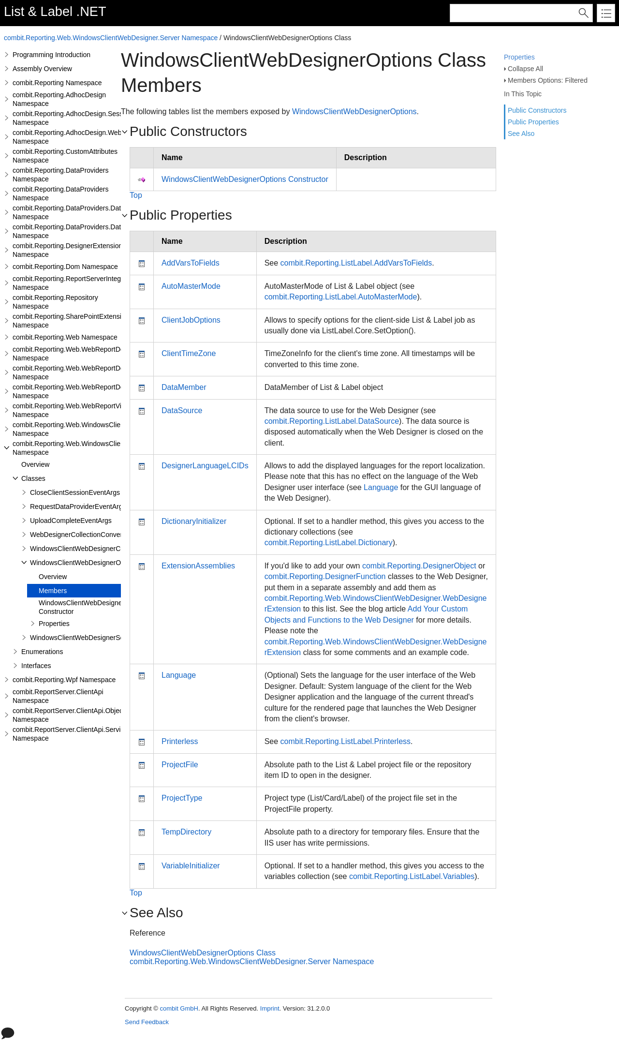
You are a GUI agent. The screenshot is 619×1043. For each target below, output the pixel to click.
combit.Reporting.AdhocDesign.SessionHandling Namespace (86, 118)
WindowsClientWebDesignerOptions (84, 562)
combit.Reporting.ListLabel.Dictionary (329, 542)
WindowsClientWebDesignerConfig (82, 548)
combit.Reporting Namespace (57, 83)
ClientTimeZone (189, 353)
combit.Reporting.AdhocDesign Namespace (59, 99)
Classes (33, 478)
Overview (35, 464)
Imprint (270, 1008)
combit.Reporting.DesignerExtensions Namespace (69, 250)
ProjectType (182, 798)
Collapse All (525, 69)
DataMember (184, 387)
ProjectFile (180, 764)
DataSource (182, 410)
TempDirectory (186, 832)
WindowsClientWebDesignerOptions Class (203, 953)
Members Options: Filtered (548, 80)
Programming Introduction (51, 55)
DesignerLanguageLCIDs (205, 466)
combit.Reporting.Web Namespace (65, 337)
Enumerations (42, 652)
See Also (521, 133)
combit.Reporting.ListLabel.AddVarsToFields (356, 263)
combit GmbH (179, 1008)
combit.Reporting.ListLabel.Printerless (345, 741)
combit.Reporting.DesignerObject (419, 566)
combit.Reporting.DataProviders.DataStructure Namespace (82, 212)
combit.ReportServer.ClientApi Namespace (58, 696)
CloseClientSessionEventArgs (75, 492)
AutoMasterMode (191, 286)
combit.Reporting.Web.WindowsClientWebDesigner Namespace (90, 429)
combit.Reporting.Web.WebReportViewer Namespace (74, 410)
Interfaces (36, 666)
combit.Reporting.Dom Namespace (65, 266)
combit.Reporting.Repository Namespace (55, 302)
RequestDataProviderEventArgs (78, 506)
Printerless (180, 741)
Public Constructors (537, 110)
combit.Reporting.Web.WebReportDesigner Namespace (78, 353)
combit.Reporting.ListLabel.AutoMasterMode (341, 297)
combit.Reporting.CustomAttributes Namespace (65, 156)
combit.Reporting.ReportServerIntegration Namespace (75, 283)
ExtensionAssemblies (198, 566)
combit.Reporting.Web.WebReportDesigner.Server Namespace (88, 372)
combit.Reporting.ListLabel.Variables (411, 876)
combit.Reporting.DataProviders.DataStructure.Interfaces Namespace (98, 231)
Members (53, 591)
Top (136, 195)
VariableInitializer (191, 866)
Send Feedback (147, 1022)
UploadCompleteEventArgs (71, 520)
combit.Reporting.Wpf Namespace (64, 680)
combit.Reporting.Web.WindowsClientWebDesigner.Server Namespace (111, 38)
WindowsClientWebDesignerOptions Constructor (93, 607)
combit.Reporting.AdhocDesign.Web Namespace (67, 137)
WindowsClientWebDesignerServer (82, 637)
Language (381, 487)
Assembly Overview (42, 69)
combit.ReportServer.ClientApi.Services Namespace (72, 734)
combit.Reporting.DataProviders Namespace (60, 174)
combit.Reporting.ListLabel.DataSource (332, 421)
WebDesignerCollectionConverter (80, 534)
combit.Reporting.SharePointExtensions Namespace (72, 321)
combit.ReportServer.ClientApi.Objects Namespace (70, 715)
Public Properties (533, 122)
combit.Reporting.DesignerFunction (325, 576)
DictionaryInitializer (194, 521)
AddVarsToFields (191, 263)
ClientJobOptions (191, 320)
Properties (519, 57)
